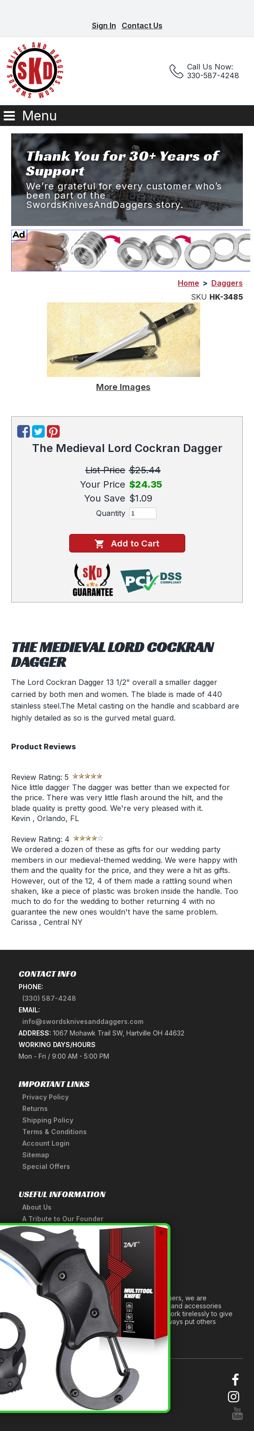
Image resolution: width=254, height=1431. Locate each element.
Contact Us (142, 25)
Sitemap (35, 1155)
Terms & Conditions (54, 1132)
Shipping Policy (47, 1120)
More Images (123, 387)
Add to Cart (127, 543)
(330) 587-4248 (49, 998)
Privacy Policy (45, 1097)
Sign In (104, 25)
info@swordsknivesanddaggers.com (82, 1021)
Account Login (46, 1143)
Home (188, 283)
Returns (35, 1108)
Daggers (227, 283)
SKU (199, 296)
